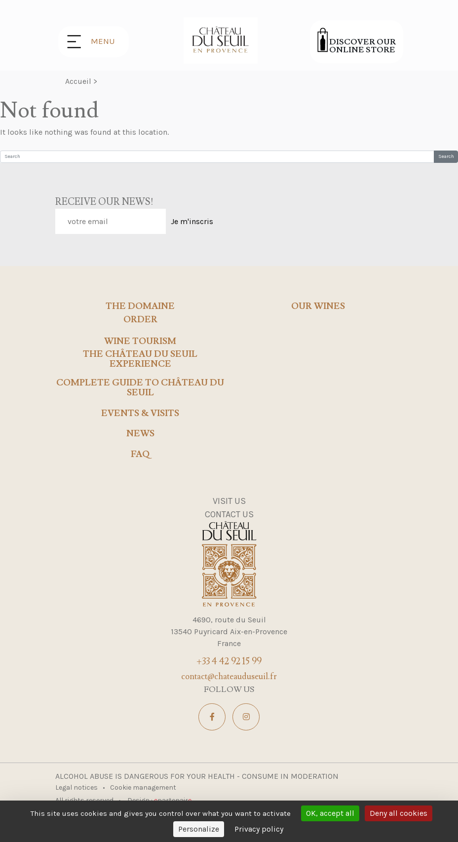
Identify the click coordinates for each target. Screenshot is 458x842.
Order (140, 320)
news (140, 434)
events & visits (140, 414)
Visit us (229, 501)
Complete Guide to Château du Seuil (140, 388)
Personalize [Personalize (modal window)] (198, 829)
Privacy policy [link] (258, 829)
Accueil (78, 81)
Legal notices (77, 787)
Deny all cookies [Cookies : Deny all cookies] (398, 813)
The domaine (140, 306)
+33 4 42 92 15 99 (229, 661)
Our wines (318, 306)
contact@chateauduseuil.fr (229, 676)
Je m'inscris (192, 221)
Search (446, 156)
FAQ (140, 454)
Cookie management (143, 787)
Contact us (229, 514)
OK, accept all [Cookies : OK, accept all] (330, 813)
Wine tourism (140, 341)
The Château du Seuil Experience (140, 359)
